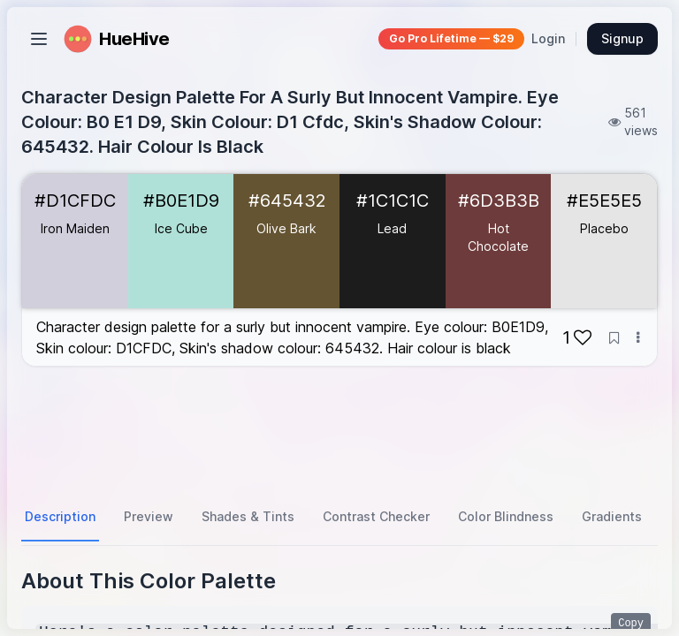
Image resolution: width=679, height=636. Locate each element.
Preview (148, 516)
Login (548, 38)
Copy (631, 623)
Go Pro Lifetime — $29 (451, 38)
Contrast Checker (376, 516)
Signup (622, 38)
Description (60, 516)
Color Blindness (505, 516)
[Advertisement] (339, 430)
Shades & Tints (248, 516)
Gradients (612, 516)
